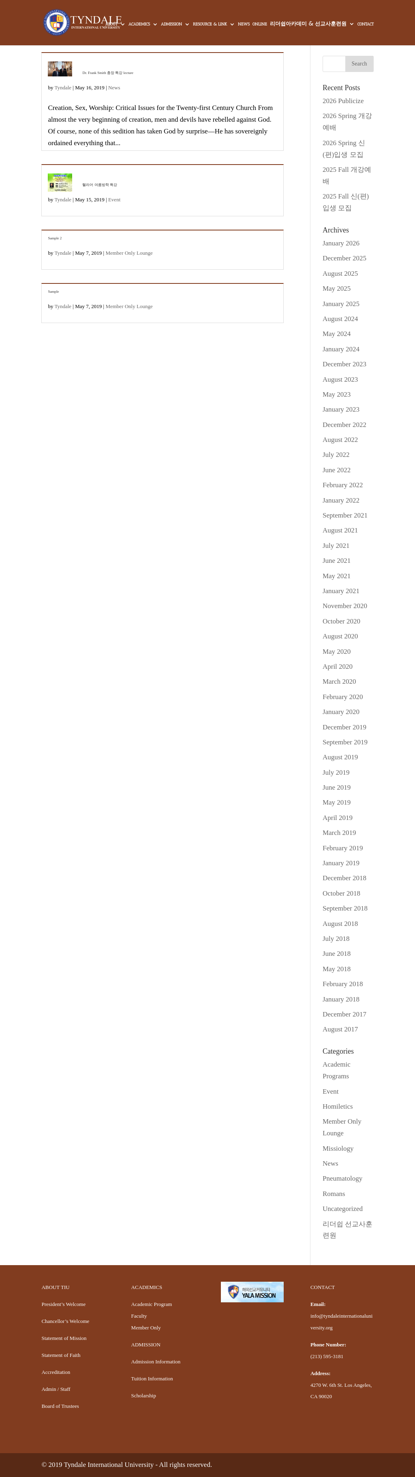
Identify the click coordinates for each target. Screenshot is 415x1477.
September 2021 (345, 515)
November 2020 (345, 606)
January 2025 (341, 304)
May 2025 (337, 288)
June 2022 (337, 470)
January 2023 (341, 409)
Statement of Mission (63, 1338)
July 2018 (336, 938)
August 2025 (340, 273)
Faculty (139, 1316)
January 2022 (341, 500)
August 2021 (340, 530)
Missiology (338, 1148)
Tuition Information (152, 1379)
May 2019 (337, 802)
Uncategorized (343, 1209)
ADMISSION (171, 24)
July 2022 (336, 455)
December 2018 (344, 878)
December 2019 (344, 727)
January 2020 (341, 712)
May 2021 (337, 576)
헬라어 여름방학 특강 (99, 185)
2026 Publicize (343, 101)
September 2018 (345, 908)
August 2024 (340, 319)
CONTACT (365, 24)
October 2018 (341, 893)
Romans (334, 1194)
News (114, 88)
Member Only (146, 1328)
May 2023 (337, 394)
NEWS (244, 24)
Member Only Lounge (128, 253)
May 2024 (337, 334)
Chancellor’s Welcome (65, 1321)
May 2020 (337, 651)
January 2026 (341, 243)
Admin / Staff (55, 1389)
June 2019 (337, 787)
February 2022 (343, 485)
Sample (53, 291)
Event (114, 200)
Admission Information (156, 1362)
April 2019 (338, 818)
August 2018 (340, 924)
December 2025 (344, 258)
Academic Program (151, 1304)
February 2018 (343, 984)
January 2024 (341, 349)
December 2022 (344, 425)
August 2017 (340, 1029)
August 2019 (340, 757)
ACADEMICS (139, 24)
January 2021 (341, 591)
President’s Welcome (63, 1304)
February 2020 (343, 697)
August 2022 (340, 440)
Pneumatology (342, 1178)
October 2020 (341, 621)
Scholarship (143, 1395)
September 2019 (345, 742)
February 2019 (343, 848)
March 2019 (339, 833)
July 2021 (336, 545)
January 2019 (341, 863)
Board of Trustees (60, 1406)
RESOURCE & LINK (210, 24)
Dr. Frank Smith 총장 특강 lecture (107, 73)
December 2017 (344, 1014)
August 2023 (340, 379)
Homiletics (338, 1106)
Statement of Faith (60, 1355)
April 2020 (338, 666)
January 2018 (341, 999)
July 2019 (336, 772)
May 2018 (337, 969)
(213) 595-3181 (326, 1356)
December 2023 (344, 364)
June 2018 (337, 953)
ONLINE (259, 24)
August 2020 (340, 636)
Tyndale (62, 88)
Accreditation (55, 1372)
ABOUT (111, 24)
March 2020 (339, 681)
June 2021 (337, 560)
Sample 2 (55, 238)
